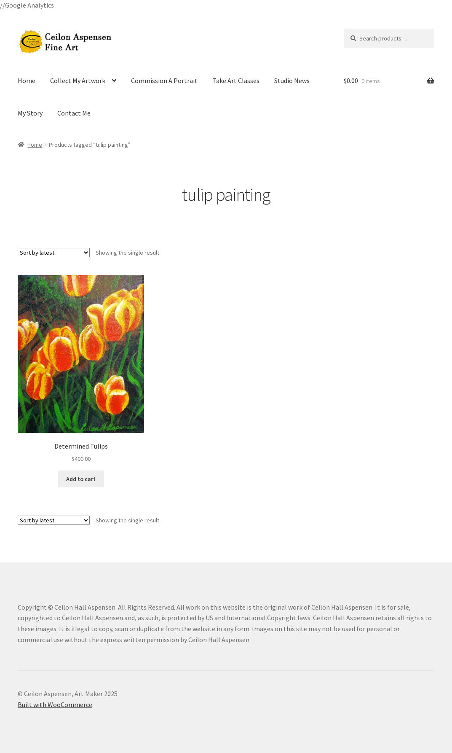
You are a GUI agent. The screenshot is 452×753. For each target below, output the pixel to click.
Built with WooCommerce (55, 704)
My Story (30, 113)
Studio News (292, 80)
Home (26, 80)
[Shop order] (54, 252)
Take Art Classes (235, 80)
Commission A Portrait (164, 80)
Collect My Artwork (77, 80)
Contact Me (74, 113)
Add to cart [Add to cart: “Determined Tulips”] (81, 479)
